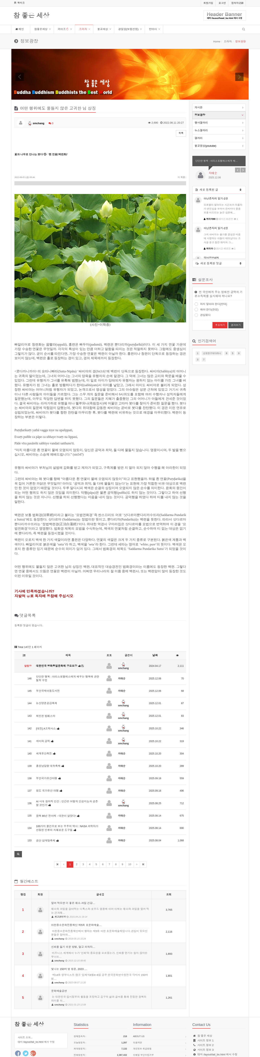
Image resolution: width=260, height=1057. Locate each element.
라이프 (63, 29)
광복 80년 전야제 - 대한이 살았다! (56, 784)
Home (216, 41)
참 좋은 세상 (31, 16)
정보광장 (200, 114)
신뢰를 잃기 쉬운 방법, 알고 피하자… (100, 922)
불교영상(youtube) (205, 145)
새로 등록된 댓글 (218, 263)
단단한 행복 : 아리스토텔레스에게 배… (216, 160)
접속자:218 (237, 3)
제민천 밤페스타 (45, 684)
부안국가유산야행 (46, 747)
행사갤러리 (201, 122)
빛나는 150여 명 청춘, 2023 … (100, 944)
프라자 (83, 29)
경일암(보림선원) (128, 29)
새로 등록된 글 (218, 189)
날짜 (155, 624)
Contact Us (140, 1030)
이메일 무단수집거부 (143, 1024)
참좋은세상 (41, 29)
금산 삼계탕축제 (45, 809)
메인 (19, 29)
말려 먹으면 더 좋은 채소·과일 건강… (100, 878)
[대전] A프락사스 (46, 697)
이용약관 (137, 1011)
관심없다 (203, 315)
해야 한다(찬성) (206, 309)
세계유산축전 (44, 722)
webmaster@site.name (220, 1027)
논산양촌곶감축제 (46, 672)
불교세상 (102, 29)
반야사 (153, 29)
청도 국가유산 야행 (47, 759)
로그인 (222, 3)
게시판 (199, 107)
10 (129, 833)
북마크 (19, 2)
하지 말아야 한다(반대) (211, 304)
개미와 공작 (43, 709)
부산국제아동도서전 (48, 659)
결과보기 (236, 325)
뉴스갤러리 (201, 130)
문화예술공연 (100, 966)
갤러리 (199, 138)
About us (138, 1005)
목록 (181, 133)
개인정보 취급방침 (142, 1017)
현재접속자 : (100, 1005)
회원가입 (208, 3)
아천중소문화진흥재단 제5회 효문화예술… (100, 900)
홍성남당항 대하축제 (48, 734)
